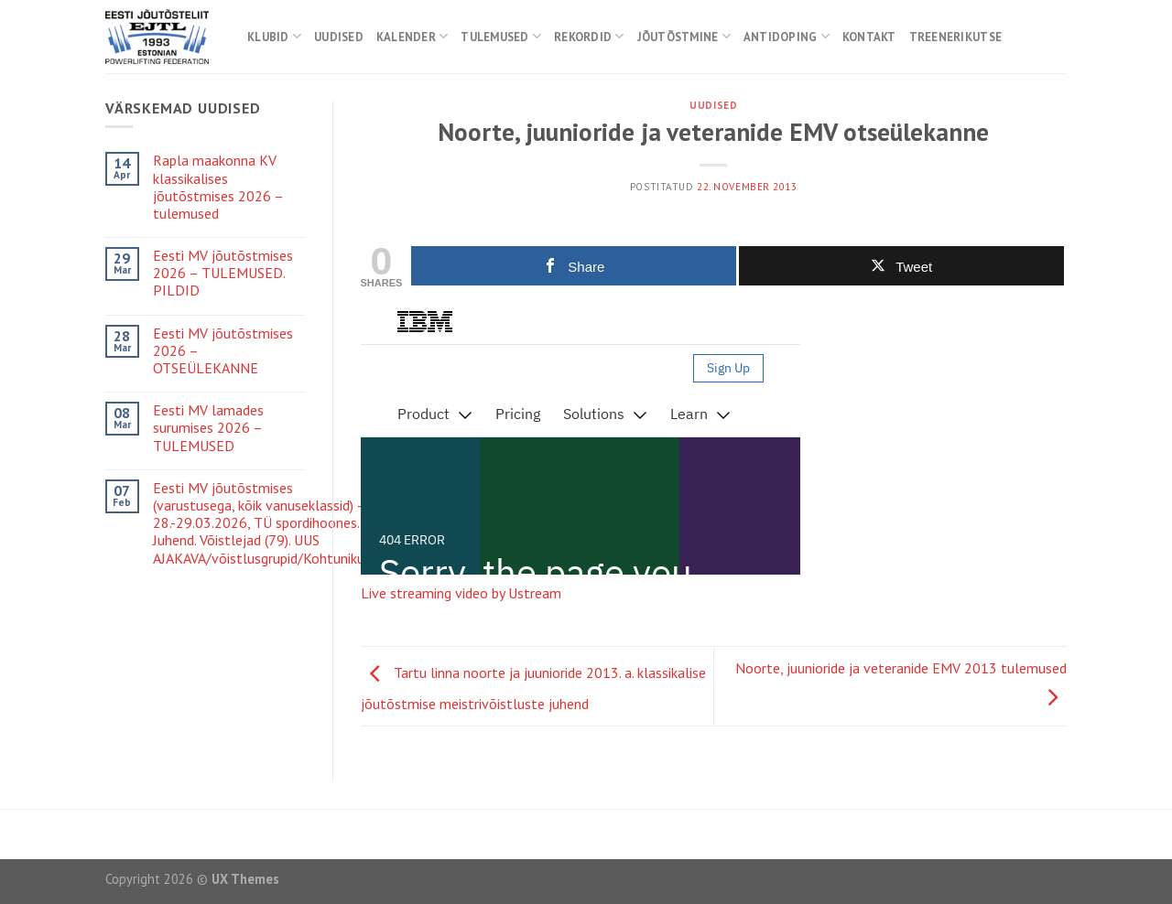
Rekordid (589, 36)
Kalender (412, 36)
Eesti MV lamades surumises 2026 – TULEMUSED (208, 428)
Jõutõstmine (684, 36)
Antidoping (786, 36)
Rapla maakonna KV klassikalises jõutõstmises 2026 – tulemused (218, 187)
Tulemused (501, 36)
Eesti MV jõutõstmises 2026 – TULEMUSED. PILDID (223, 273)
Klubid (274, 36)
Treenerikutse (955, 37)
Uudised (339, 37)
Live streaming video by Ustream (461, 593)
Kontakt (869, 37)
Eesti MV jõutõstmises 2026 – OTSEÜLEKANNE (223, 351)
